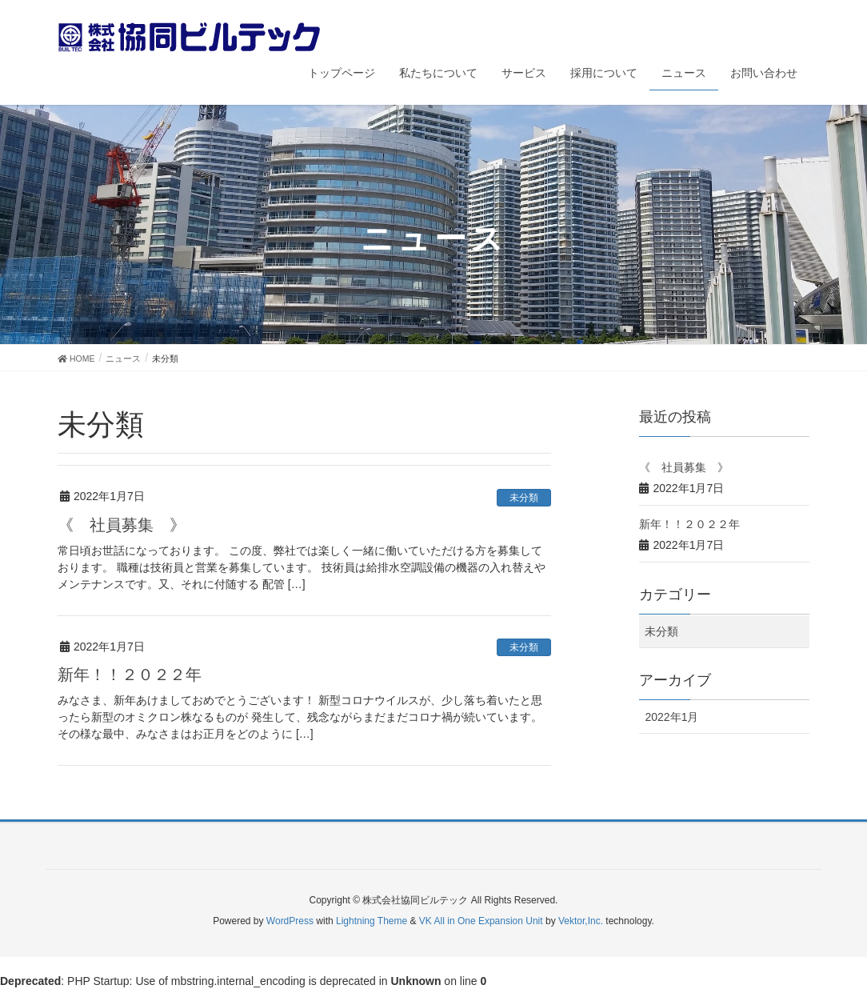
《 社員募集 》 (122, 525)
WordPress (290, 921)
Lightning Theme (371, 921)
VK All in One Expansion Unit (481, 921)
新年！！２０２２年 (130, 674)
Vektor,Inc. (580, 921)
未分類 (523, 497)
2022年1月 (671, 717)
